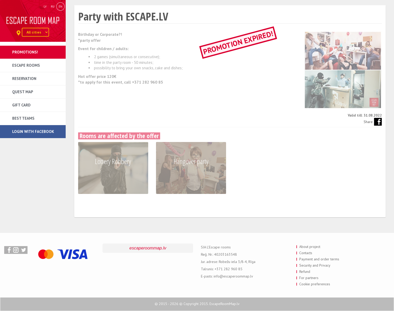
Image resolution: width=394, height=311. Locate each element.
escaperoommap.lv (148, 248)
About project (309, 246)
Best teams (23, 118)
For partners (308, 277)
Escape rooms (26, 65)
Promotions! (25, 52)
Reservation (24, 78)
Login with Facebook (33, 131)
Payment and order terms (319, 259)
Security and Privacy (314, 265)
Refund (304, 271)
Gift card (21, 105)
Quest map (22, 91)
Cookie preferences (314, 284)
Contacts (305, 253)
